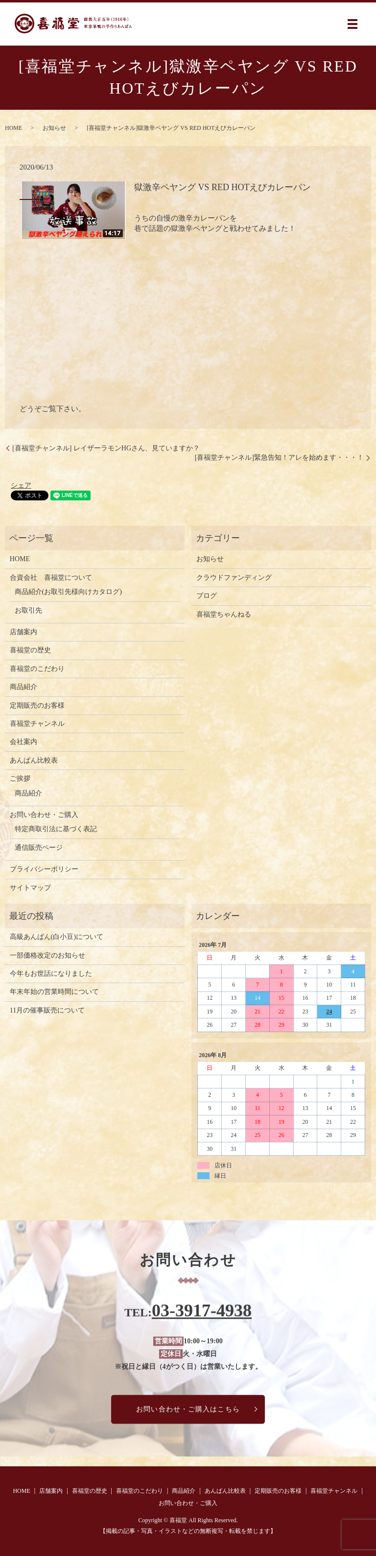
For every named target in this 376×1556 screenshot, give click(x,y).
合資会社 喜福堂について (51, 577)
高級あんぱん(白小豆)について (56, 936)
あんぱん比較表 (34, 760)
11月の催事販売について (47, 1010)
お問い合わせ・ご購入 (44, 814)
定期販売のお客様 (37, 705)
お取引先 (28, 610)
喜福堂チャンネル (37, 723)
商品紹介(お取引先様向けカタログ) (68, 591)
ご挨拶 (20, 778)
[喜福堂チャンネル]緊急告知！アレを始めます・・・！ (279, 457)
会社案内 (23, 741)
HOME (13, 127)
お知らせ (54, 127)
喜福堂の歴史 (30, 650)
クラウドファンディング (234, 577)
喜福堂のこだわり (37, 668)
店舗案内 (23, 632)
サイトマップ (30, 887)
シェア (21, 485)
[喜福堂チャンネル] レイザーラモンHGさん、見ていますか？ (106, 448)
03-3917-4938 (202, 1311)
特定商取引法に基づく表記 (56, 829)
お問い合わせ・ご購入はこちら (188, 1409)
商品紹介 (23, 687)
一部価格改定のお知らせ (47, 955)
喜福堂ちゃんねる (223, 614)
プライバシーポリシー (44, 869)
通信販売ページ (39, 847)
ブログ (206, 595)
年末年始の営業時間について (54, 991)
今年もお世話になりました (51, 973)
